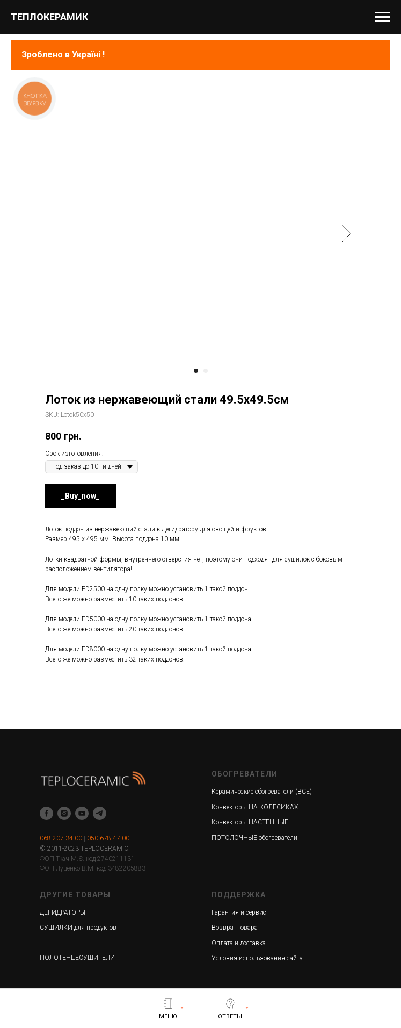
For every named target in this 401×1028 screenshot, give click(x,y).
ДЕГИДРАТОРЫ (62, 912)
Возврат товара (235, 927)
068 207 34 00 (61, 838)
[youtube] (82, 813)
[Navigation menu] (382, 17)
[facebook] (46, 813)
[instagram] (64, 813)
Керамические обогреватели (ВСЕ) (262, 791)
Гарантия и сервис (239, 912)
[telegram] (99, 813)
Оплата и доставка (239, 943)
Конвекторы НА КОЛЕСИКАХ (255, 807)
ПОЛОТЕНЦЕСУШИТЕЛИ (77, 957)
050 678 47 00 (108, 838)
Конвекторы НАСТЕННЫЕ (250, 822)
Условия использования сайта (257, 958)
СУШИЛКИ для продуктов (78, 927)
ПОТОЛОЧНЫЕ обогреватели (254, 838)
